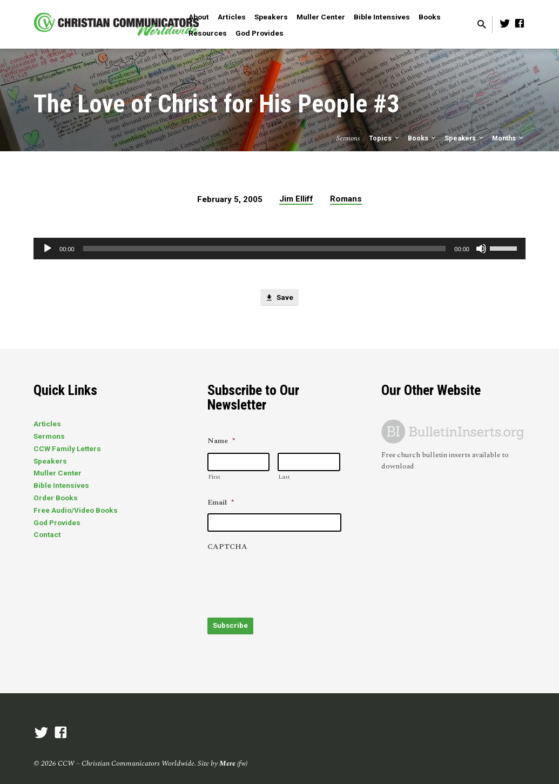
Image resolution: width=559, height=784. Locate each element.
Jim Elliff (296, 199)
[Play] (47, 248)
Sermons (49, 436)
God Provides (259, 33)
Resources (207, 33)
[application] (279, 248)
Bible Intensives (382, 16)
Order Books (55, 497)
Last (284, 476)
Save (279, 298)
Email (220, 503)
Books (430, 16)
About (198, 16)
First (214, 476)
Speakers (271, 16)
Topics (385, 138)
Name (221, 441)
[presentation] (289, 579)
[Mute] (481, 248)
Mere (227, 759)
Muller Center (321, 16)
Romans (346, 199)
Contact (46, 534)
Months (508, 138)
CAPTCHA (227, 547)
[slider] (264, 248)
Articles (232, 16)
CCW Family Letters (67, 448)
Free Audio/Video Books (75, 510)
